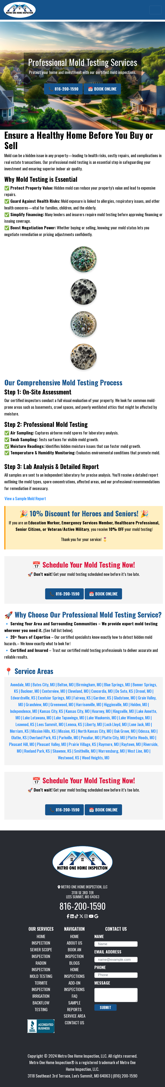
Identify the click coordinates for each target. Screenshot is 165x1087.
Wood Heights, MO (95, 757)
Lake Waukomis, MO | (103, 717)
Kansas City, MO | (79, 711)
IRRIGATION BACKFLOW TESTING (40, 1002)
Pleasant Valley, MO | (53, 744)
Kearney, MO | (102, 711)
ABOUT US (74, 943)
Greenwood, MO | (63, 704)
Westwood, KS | (70, 757)
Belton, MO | (66, 684)
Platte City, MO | (115, 737)
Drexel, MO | (144, 691)
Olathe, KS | (20, 737)
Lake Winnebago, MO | (135, 717)
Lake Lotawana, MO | (38, 717)
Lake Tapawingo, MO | (70, 717)
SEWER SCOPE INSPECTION (41, 952)
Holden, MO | (139, 704)
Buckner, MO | (31, 691)
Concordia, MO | (103, 691)
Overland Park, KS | (44, 737)
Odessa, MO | (147, 731)
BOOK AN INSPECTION (74, 952)
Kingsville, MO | (124, 711)
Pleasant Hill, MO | (23, 744)
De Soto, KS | (125, 691)
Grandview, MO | (38, 704)
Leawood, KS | (26, 724)
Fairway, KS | (83, 697)
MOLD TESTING (41, 976)
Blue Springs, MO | (118, 684)
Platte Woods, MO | (142, 737)
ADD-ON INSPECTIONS (74, 986)
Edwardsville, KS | (24, 697)
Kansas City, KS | (53, 711)
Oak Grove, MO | (126, 731)
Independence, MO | (25, 711)
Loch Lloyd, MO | (117, 724)
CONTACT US (74, 1022)
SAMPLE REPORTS (74, 1005)
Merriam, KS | (20, 731)
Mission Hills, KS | (44, 731)
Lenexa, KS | (75, 724)
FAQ (74, 996)
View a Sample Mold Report (25, 498)
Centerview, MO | (55, 691)
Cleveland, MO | (79, 691)
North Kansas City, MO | (96, 731)
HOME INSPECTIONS (74, 972)
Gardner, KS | (103, 697)
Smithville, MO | (86, 751)
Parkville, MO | (70, 737)
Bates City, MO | (45, 684)
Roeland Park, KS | (38, 751)
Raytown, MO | (132, 744)
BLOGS (74, 963)
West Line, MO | (138, 751)
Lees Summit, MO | (51, 724)
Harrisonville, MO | (90, 704)
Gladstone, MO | (126, 697)
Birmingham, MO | (90, 684)
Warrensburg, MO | (112, 751)
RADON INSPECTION (41, 966)
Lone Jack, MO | (140, 724)
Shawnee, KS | (63, 751)
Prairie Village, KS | (84, 744)
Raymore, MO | (110, 744)
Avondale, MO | (21, 684)
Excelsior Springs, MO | (55, 697)
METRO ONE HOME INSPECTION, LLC (82, 886)
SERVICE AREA (74, 1016)
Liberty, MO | (95, 724)
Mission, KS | (68, 731)
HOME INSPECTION (41, 939)
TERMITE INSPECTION (41, 986)
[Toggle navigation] (155, 10)
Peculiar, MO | (91, 737)
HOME (74, 936)
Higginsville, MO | (117, 704)
